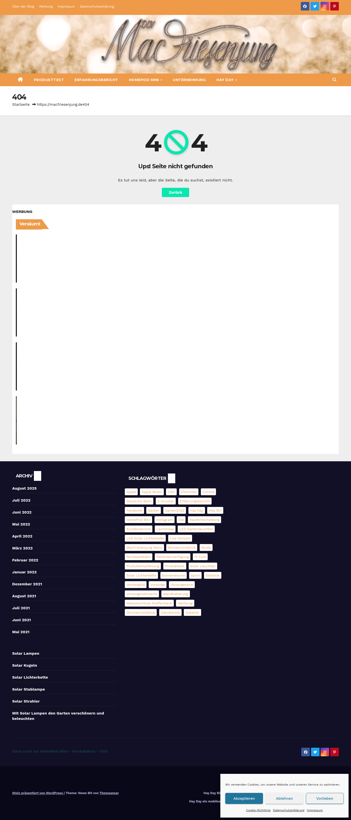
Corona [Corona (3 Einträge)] (208, 492)
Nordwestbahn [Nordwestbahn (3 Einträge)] (139, 557)
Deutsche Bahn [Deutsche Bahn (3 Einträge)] (139, 501)
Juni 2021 (21, 620)
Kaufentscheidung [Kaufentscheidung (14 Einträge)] (205, 520)
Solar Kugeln (24, 665)
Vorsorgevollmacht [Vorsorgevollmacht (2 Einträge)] (142, 594)
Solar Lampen (25, 653)
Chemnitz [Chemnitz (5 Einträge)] (189, 492)
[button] (334, 79)
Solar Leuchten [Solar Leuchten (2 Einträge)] (203, 566)
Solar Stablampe (28, 689)
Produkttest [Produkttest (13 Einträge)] (175, 566)
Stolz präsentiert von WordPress (38, 793)
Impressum (315, 810)
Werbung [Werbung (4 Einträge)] (185, 603)
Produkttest (49, 80)
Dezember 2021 (27, 584)
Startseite (21, 104)
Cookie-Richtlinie (258, 810)
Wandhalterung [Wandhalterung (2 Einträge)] (175, 594)
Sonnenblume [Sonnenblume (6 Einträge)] (173, 575)
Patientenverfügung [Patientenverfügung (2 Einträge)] (172, 557)
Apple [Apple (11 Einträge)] (131, 492)
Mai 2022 (21, 524)
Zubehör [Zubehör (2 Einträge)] (192, 612)
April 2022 (22, 536)
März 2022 (22, 548)
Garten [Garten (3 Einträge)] (153, 510)
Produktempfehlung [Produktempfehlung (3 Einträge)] (143, 566)
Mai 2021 (20, 632)
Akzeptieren (244, 798)
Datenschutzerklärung (288, 810)
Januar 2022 (24, 572)
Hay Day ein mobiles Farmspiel (213, 801)
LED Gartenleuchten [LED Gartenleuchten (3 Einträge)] (196, 529)
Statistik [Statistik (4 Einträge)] (213, 575)
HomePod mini (144, 80)
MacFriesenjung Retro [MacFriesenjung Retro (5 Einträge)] (144, 547)
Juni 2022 (22, 512)
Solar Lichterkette (30, 677)
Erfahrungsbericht (96, 80)
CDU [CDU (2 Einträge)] (171, 492)
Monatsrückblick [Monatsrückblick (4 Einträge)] (181, 547)
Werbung (46, 6)
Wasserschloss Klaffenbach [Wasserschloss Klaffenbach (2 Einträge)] (149, 603)
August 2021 (24, 596)
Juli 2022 (21, 500)
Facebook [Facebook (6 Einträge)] (134, 510)
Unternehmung (189, 80)
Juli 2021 (21, 608)
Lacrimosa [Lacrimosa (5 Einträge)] (165, 529)
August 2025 (24, 488)
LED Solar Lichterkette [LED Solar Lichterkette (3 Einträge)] (145, 538)
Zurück (175, 192)
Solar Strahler (26, 701)
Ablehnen (284, 798)
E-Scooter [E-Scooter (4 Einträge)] (165, 501)
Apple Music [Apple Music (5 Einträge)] (152, 492)
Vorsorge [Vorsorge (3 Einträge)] (157, 585)
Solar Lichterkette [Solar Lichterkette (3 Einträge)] (141, 575)
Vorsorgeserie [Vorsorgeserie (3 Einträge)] (182, 585)
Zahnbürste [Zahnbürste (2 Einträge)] (170, 612)
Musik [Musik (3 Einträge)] (206, 547)
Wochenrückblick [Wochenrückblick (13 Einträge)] (141, 612)
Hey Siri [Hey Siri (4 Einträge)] (215, 510)
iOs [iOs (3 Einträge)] (181, 520)
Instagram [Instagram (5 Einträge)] (164, 520)
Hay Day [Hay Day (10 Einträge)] (196, 510)
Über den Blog (23, 6)
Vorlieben (324, 798)
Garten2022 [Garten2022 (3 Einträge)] (174, 510)
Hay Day (225, 80)
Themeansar (109, 793)
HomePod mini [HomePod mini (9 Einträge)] (138, 520)
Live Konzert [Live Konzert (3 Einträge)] (180, 538)
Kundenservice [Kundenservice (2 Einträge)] (139, 529)
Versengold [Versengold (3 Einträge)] (136, 585)
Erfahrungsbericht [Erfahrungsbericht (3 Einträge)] (195, 501)
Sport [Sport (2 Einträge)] (195, 575)
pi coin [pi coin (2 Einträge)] (200, 557)
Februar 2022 (25, 560)
